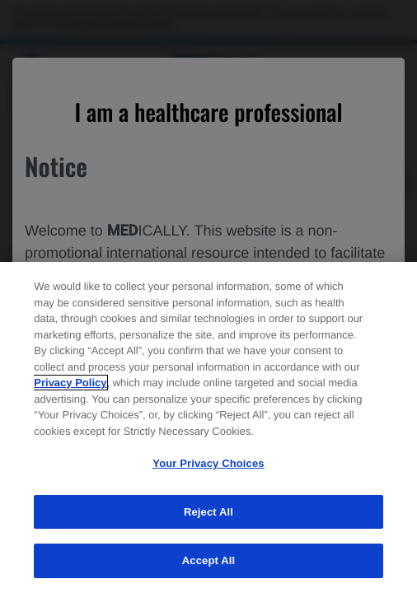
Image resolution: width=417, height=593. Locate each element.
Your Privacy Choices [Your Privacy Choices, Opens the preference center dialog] (208, 463)
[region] (208, 427)
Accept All (208, 560)
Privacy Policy (70, 382)
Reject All (208, 512)
